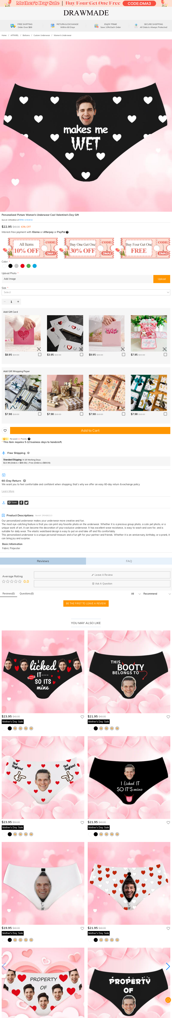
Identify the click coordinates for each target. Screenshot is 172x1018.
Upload (161, 279)
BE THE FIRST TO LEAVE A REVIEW (86, 603)
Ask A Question (102, 583)
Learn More (8, 491)
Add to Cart (90, 430)
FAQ (129, 561)
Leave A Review (102, 574)
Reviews (43, 561)
